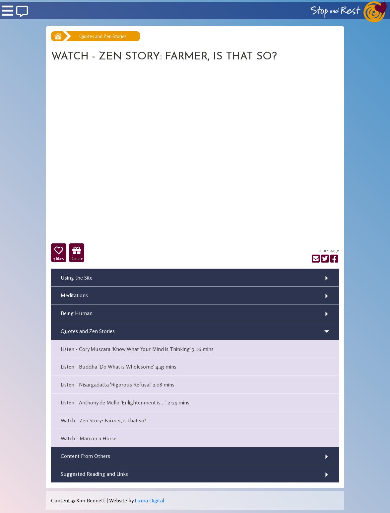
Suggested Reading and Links (94, 473)
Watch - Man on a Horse (88, 438)
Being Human (77, 313)
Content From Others (85, 456)
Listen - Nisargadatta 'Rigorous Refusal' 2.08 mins (117, 384)
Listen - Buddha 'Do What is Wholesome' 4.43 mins (118, 366)
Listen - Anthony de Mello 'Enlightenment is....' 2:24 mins (125, 402)
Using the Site (77, 277)
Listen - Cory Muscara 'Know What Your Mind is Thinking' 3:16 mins (137, 349)
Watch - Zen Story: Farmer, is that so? (103, 420)
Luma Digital (149, 500)
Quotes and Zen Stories (103, 36)
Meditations (74, 295)
